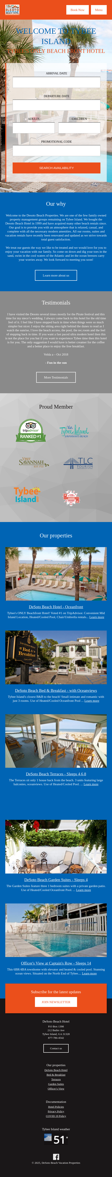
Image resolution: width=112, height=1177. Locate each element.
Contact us (56, 1048)
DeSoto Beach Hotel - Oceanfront (56, 607)
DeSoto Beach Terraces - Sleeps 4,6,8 (56, 774)
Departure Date (56, 96)
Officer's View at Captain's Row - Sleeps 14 (56, 963)
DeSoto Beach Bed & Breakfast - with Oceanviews (56, 690)
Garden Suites (56, 1084)
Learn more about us (56, 275)
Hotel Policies (56, 1106)
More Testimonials (56, 377)
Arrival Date (56, 73)
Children (79, 119)
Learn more (96, 617)
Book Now (77, 10)
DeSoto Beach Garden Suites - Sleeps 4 (56, 880)
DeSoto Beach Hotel (55, 1070)
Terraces (56, 1079)
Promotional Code (56, 141)
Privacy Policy (56, 1111)
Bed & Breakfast (56, 1074)
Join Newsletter (56, 1002)
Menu (99, 10)
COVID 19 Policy (56, 1116)
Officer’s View (56, 1088)
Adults (34, 119)
